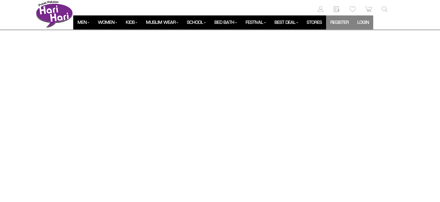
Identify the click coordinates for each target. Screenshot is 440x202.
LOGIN (363, 22)
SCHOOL (196, 22)
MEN (83, 22)
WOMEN (107, 22)
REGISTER (339, 22)
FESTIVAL (256, 22)
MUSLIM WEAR (162, 22)
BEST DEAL (286, 22)
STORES (314, 22)
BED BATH (225, 22)
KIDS (132, 22)
